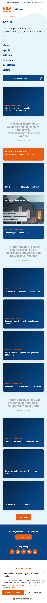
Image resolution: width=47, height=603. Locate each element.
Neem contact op (23, 568)
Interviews (8, 60)
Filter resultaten (21, 78)
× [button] (44, 572)
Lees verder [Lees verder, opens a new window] (16, 588)
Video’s (6, 70)
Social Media (9, 65)
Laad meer (23, 517)
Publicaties (8, 55)
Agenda (6, 50)
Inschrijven (23, 537)
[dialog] (23, 586)
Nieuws (6, 45)
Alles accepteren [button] (13, 592)
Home (5, 17)
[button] (23, 599)
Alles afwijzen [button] (35, 592)
